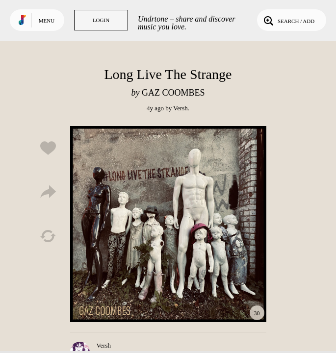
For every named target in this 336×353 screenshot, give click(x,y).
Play (168, 224)
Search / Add (288, 20)
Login (101, 20)
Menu (46, 21)
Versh (180, 108)
